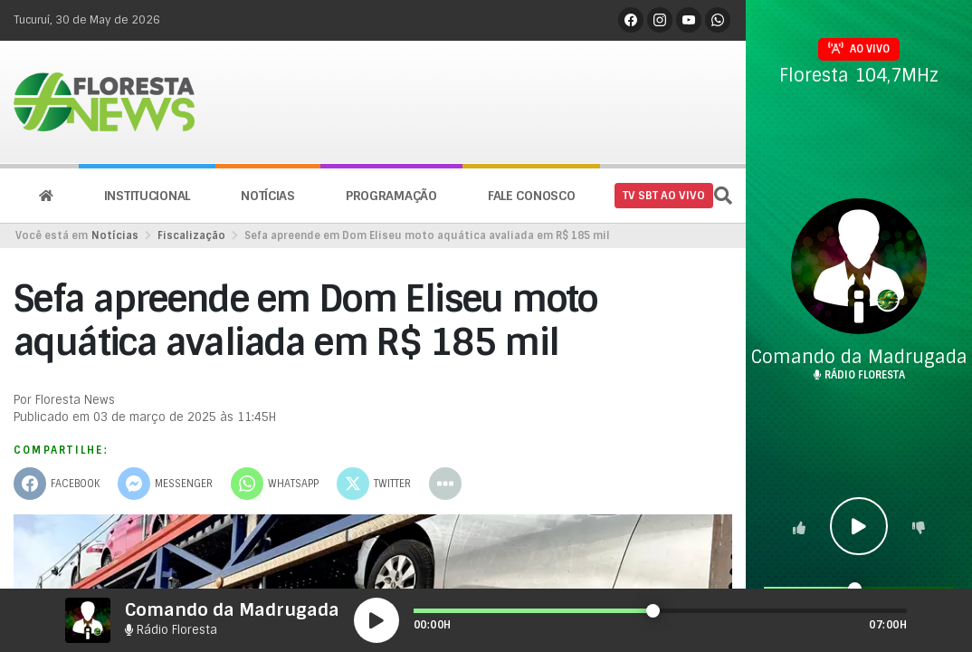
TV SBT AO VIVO (664, 195)
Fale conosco (532, 195)
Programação (391, 195)
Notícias (268, 195)
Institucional (147, 195)
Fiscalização (191, 235)
